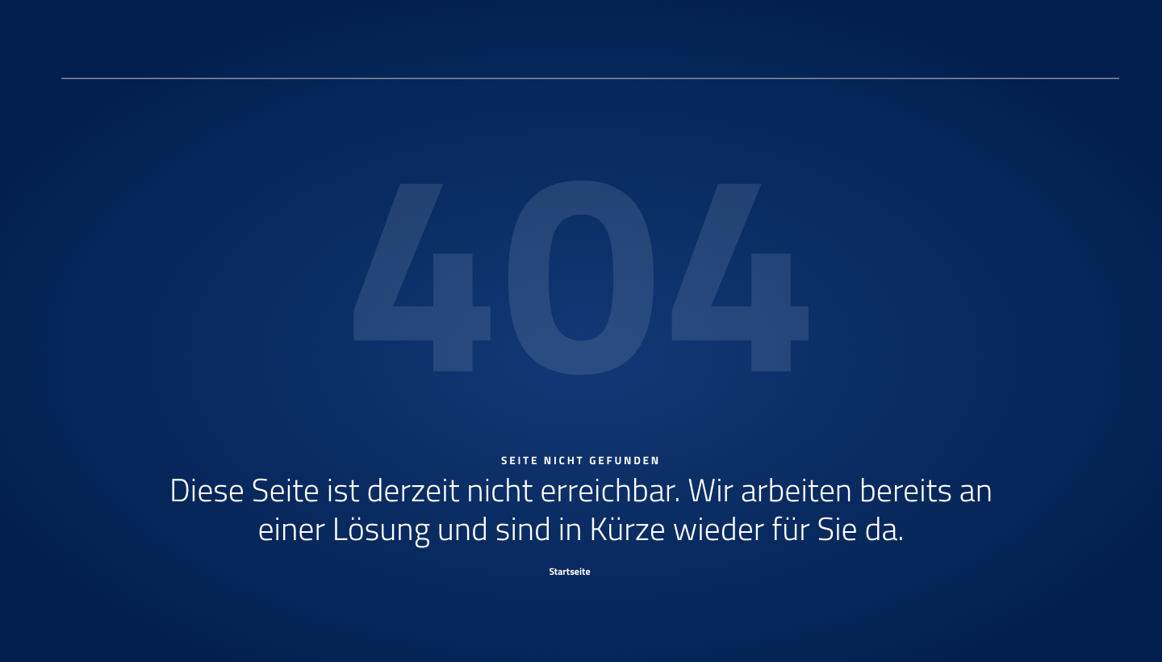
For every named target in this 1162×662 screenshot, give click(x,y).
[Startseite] (581, 570)
